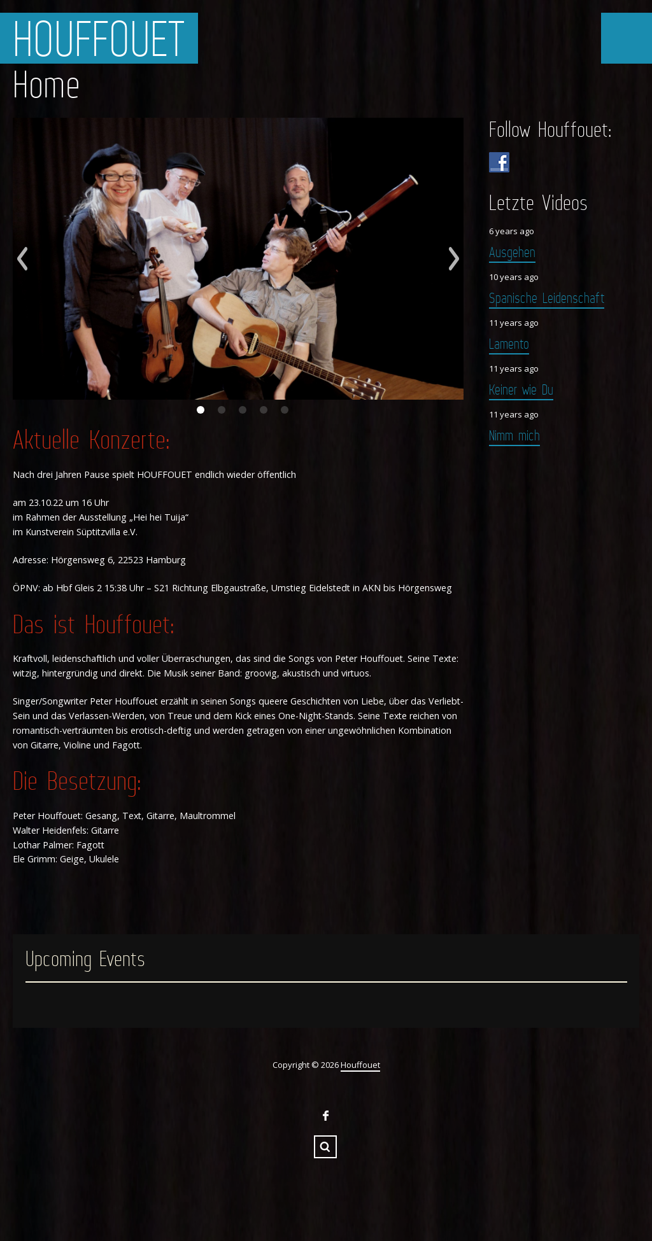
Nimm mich (514, 435)
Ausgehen (512, 252)
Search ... (325, 1146)
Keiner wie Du (521, 389)
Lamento (509, 343)
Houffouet (99, 38)
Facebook (325, 1115)
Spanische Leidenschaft (546, 297)
